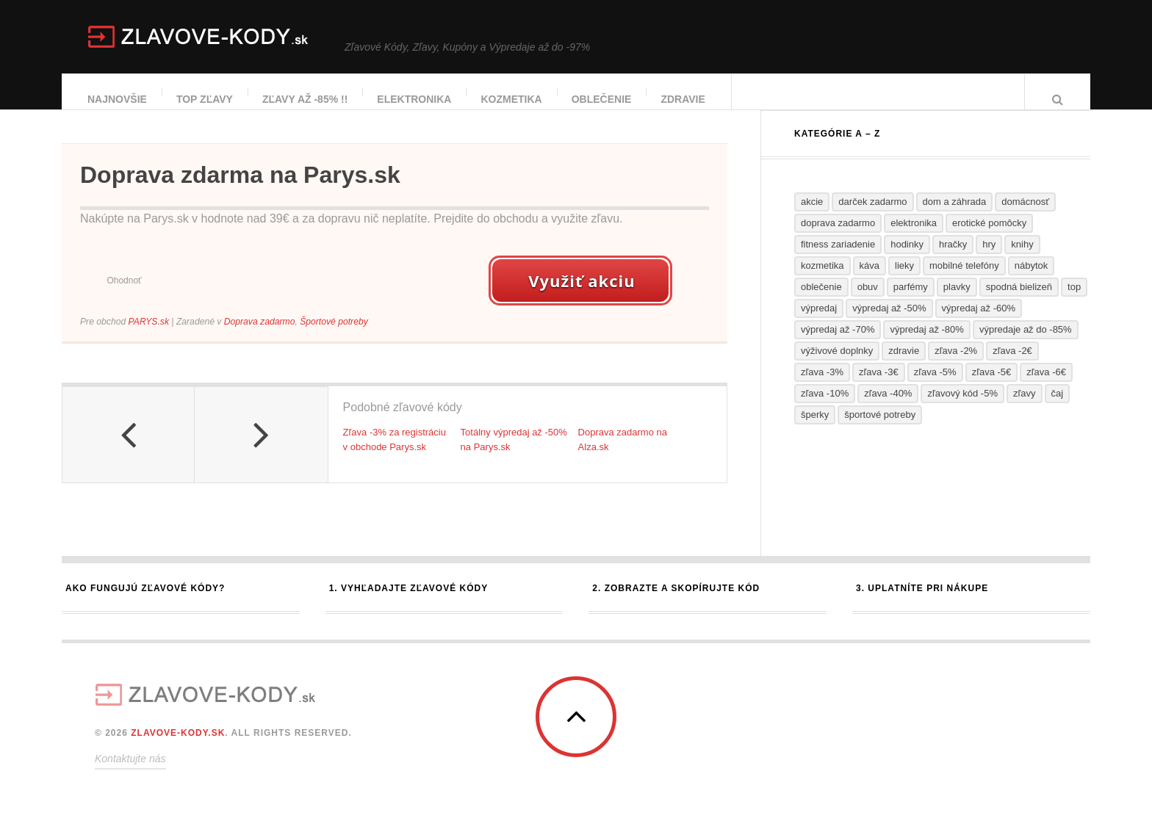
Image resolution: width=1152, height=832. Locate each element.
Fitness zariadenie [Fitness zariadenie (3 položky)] (838, 258)
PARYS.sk (149, 336)
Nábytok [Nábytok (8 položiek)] (1031, 280)
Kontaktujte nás (130, 773)
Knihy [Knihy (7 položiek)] (1022, 258)
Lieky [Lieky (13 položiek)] (904, 280)
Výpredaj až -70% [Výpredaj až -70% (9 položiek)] (837, 344)
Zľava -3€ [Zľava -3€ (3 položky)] (879, 386)
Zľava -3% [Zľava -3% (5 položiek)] (822, 386)
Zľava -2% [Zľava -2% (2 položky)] (956, 365)
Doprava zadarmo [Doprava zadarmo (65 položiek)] (838, 237)
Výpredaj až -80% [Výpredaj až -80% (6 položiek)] (926, 344)
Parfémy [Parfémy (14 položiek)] (910, 301)
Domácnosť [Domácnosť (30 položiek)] (1025, 216)
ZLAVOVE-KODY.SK (178, 747)
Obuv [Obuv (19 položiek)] (867, 301)
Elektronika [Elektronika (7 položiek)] (913, 237)
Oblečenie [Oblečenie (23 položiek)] (821, 301)
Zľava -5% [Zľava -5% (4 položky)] (935, 386)
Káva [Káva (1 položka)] (869, 280)
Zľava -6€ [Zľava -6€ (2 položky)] (1046, 386)
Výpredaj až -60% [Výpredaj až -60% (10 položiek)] (978, 322)
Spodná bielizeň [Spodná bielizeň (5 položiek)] (1019, 301)
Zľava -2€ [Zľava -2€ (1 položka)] (1012, 365)
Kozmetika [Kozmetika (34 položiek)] (822, 280)
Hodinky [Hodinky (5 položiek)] (907, 258)
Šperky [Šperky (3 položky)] (815, 429)
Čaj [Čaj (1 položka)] (1057, 407)
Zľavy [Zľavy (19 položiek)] (1024, 407)
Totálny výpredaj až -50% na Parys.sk (514, 454)
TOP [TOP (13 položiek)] (1074, 301)
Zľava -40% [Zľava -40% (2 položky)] (888, 407)
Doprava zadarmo (259, 336)
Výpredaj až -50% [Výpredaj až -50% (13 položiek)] (889, 322)
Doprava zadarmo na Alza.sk (622, 454)
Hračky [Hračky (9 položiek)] (953, 258)
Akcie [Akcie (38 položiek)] (812, 216)
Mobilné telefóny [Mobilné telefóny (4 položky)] (964, 280)
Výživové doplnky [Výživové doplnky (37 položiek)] (837, 365)
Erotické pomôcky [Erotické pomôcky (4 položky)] (989, 237)
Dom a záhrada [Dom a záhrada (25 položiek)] (955, 216)
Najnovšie (118, 99)
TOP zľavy (205, 99)
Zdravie (683, 99)
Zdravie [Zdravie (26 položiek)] (903, 365)
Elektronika (415, 99)
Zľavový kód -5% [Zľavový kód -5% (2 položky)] (962, 407)
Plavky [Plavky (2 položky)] (957, 301)
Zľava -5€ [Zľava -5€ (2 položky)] (992, 386)
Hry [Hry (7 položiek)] (989, 258)
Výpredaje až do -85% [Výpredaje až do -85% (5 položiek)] (1025, 344)
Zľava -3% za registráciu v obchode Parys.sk (394, 454)
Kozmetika (511, 99)
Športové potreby (334, 336)
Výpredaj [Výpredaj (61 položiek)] (819, 322)
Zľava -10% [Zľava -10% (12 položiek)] (825, 407)
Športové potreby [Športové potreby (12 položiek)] (879, 429)
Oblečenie (602, 99)
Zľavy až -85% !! (305, 99)
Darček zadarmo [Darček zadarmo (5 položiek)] (872, 216)
